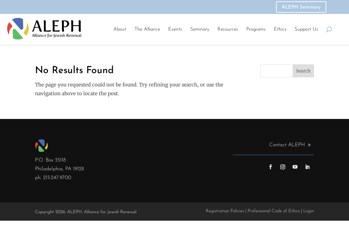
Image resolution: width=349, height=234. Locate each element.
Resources (227, 29)
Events (175, 29)
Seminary (199, 29)
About (119, 29)
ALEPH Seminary (301, 7)
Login (308, 211)
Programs (256, 29)
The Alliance (147, 29)
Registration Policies (225, 211)
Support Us (306, 29)
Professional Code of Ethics (274, 211)
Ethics (280, 29)
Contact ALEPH (287, 145)
